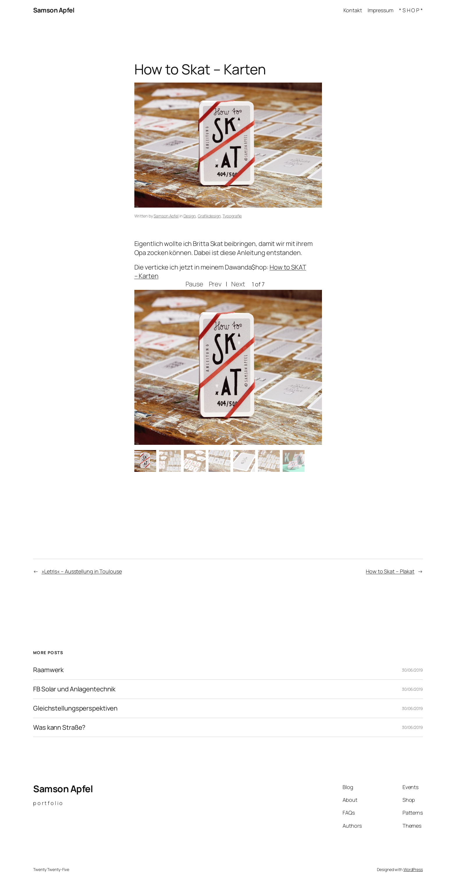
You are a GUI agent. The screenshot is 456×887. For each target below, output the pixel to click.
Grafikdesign (209, 216)
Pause (194, 284)
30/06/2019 (412, 670)
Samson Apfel (53, 10)
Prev (215, 284)
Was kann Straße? (59, 727)
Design (190, 216)
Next (238, 284)
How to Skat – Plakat (390, 571)
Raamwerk (48, 670)
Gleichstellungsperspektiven (75, 708)
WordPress (413, 869)
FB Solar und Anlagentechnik (74, 689)
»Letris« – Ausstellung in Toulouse (82, 571)
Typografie (232, 216)
